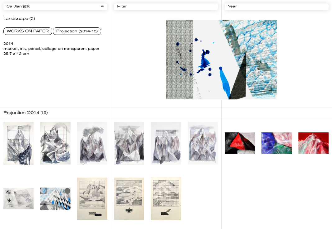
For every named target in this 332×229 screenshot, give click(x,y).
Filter (122, 6)
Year (232, 6)
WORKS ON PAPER (28, 31)
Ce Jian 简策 (18, 6)
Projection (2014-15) (77, 31)
